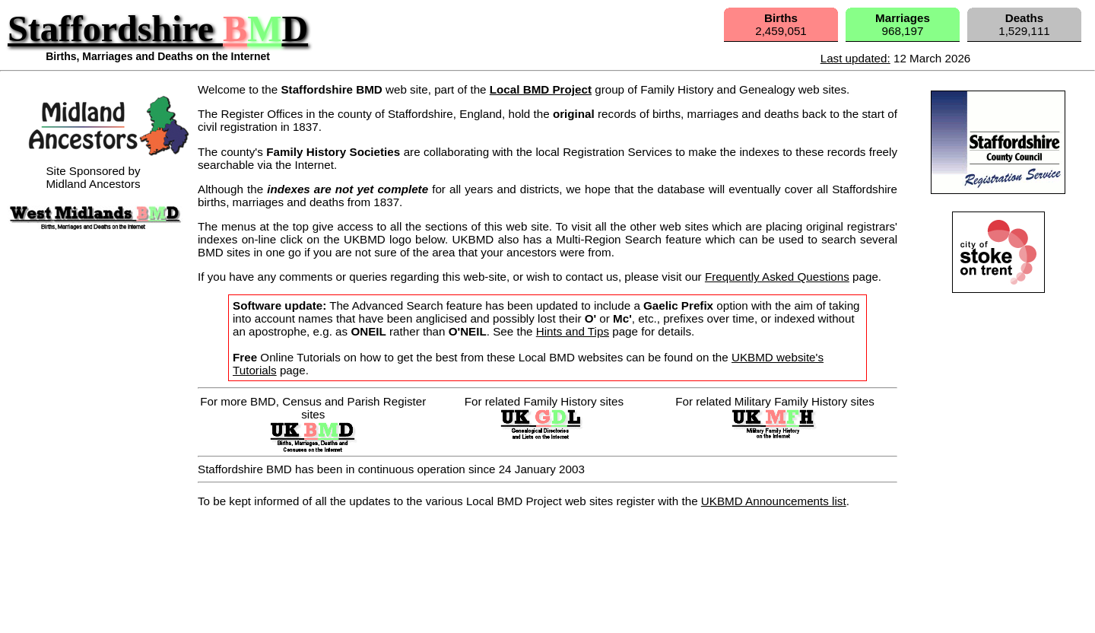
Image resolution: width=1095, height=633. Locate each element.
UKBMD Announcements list (773, 501)
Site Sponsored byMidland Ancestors (105, 170)
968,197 (902, 24)
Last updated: (855, 58)
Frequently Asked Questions (777, 276)
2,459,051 (781, 24)
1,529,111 (1024, 24)
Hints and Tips (572, 331)
